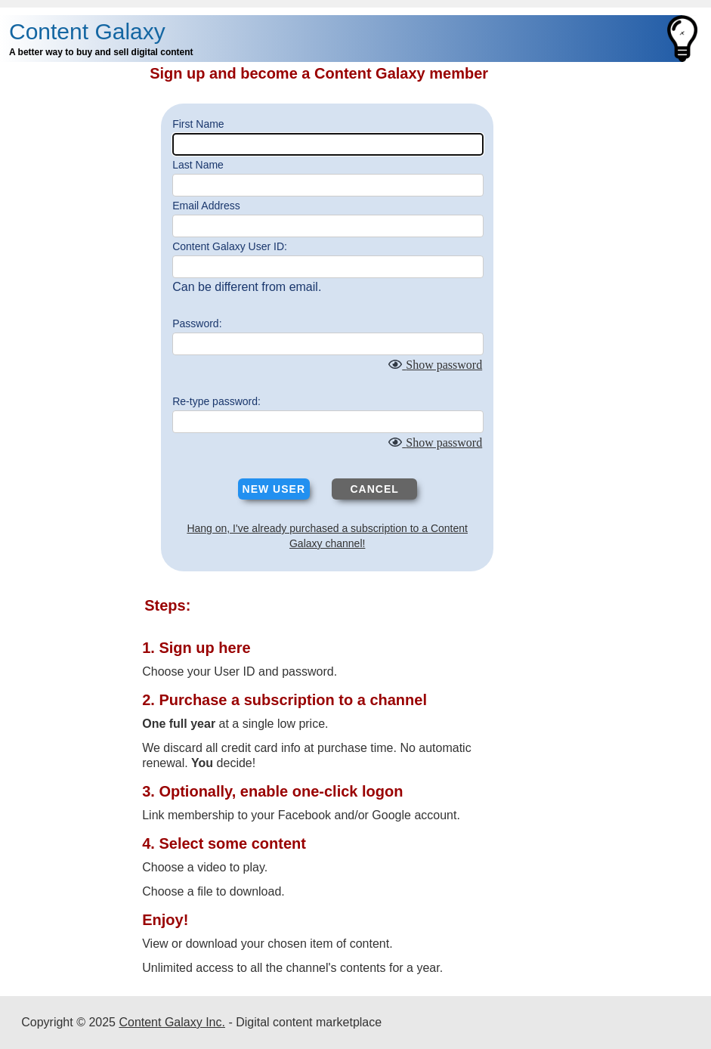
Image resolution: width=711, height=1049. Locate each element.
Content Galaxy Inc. (172, 1022)
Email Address (206, 206)
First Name (198, 124)
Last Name (198, 165)
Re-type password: (216, 401)
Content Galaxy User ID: (229, 246)
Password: (196, 323)
